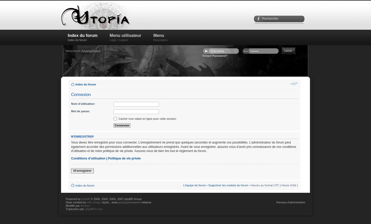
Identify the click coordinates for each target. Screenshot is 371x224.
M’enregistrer (82, 171)
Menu (160, 37)
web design (94, 202)
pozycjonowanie (129, 202)
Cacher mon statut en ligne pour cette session (145, 118)
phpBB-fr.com (94, 209)
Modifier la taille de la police (294, 83)
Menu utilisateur (125, 37)
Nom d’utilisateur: (83, 103)
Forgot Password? (215, 55)
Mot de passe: (80, 111)
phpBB (85, 199)
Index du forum (83, 37)
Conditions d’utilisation (88, 158)
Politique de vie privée (124, 158)
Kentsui (85, 205)
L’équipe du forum (194, 185)
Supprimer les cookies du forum (228, 185)
